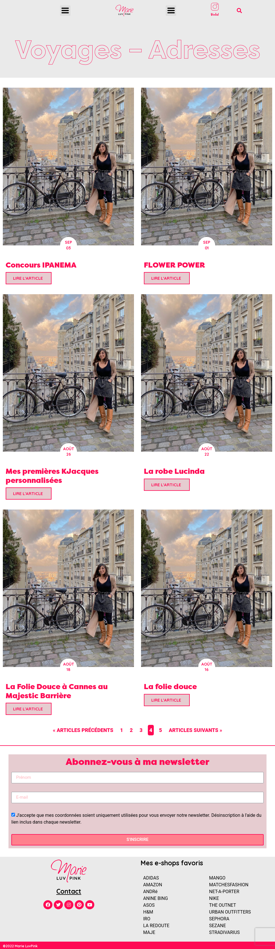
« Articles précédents (83, 730)
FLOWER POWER (174, 265)
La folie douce (170, 686)
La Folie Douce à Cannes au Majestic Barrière (57, 690)
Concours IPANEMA (41, 265)
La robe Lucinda (174, 471)
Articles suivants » (195, 730)
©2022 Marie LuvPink (20, 946)
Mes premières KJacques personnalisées (52, 475)
